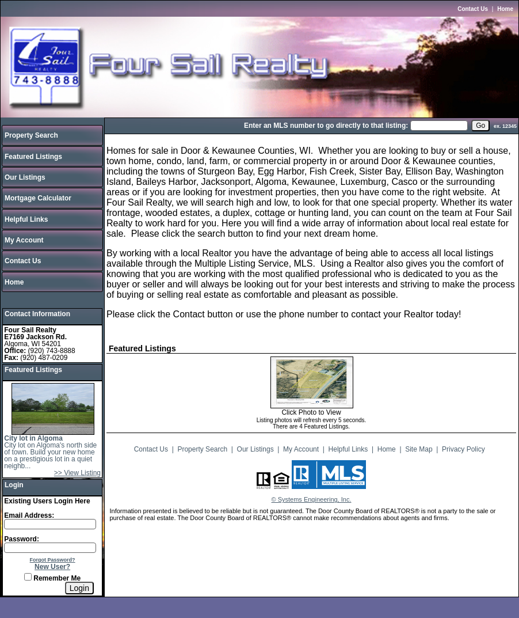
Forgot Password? (52, 560)
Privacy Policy (463, 449)
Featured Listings (33, 157)
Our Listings (25, 177)
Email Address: (29, 515)
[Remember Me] (28, 577)
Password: (21, 539)
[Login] (79, 588)
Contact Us (472, 9)
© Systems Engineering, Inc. (312, 499)
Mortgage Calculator (38, 198)
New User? (52, 567)
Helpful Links (26, 219)
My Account (24, 240)
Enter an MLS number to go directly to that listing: (326, 126)
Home (505, 9)
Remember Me (52, 578)
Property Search (31, 135)
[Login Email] (50, 524)
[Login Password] (50, 548)
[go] (480, 125)
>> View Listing (77, 473)
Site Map (418, 449)
